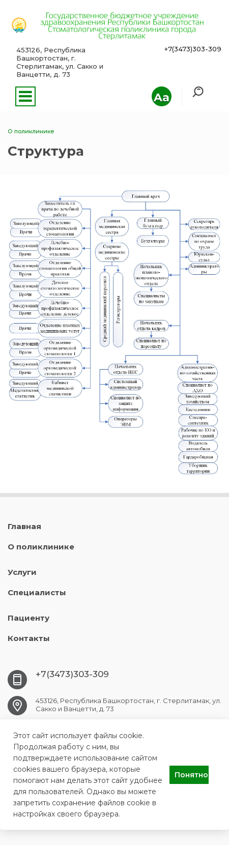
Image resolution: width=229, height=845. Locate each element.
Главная (24, 526)
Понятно (191, 774)
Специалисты (37, 592)
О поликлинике (41, 546)
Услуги (22, 572)
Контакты (29, 638)
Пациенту (28, 618)
